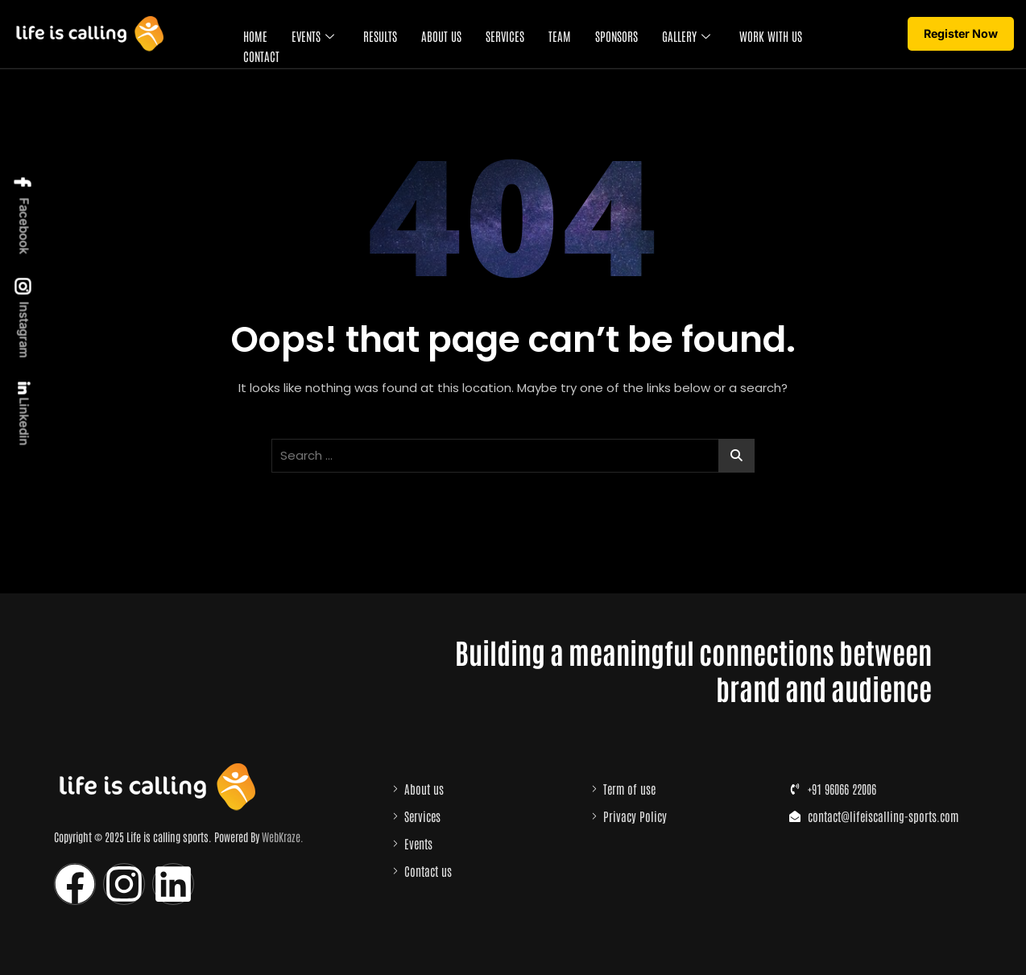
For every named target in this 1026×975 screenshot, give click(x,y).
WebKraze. (283, 836)
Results (379, 35)
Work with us (769, 35)
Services (504, 35)
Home (254, 35)
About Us (440, 35)
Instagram (23, 318)
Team (559, 35)
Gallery (685, 35)
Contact (260, 54)
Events (312, 35)
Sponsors (615, 35)
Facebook (23, 214)
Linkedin (23, 414)
